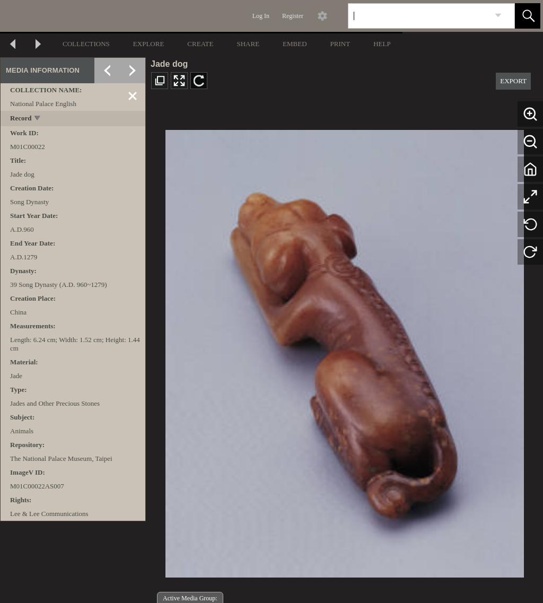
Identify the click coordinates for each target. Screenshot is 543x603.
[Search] (419, 16)
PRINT (340, 44)
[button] (527, 16)
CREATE (200, 44)
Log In (260, 16)
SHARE (248, 44)
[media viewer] (344, 351)
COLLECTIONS (86, 44)
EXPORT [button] (513, 81)
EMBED (295, 44)
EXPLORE (148, 44)
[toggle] (38, 119)
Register (292, 16)
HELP (382, 44)
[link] (498, 16)
